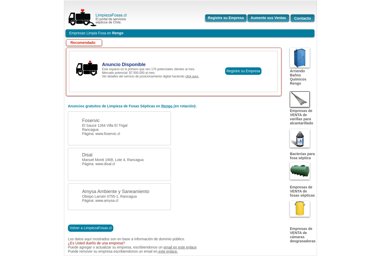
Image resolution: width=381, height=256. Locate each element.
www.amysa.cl (106, 200)
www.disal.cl (105, 164)
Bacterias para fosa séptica (302, 156)
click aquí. (192, 76)
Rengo (295, 83)
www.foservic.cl (107, 134)
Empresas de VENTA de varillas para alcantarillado (301, 117)
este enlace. (167, 251)
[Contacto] (302, 18)
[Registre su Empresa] (226, 18)
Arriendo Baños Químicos (298, 75)
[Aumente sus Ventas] (268, 18)
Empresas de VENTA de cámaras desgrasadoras (303, 235)
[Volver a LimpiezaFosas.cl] (90, 228)
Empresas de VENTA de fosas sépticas (302, 191)
